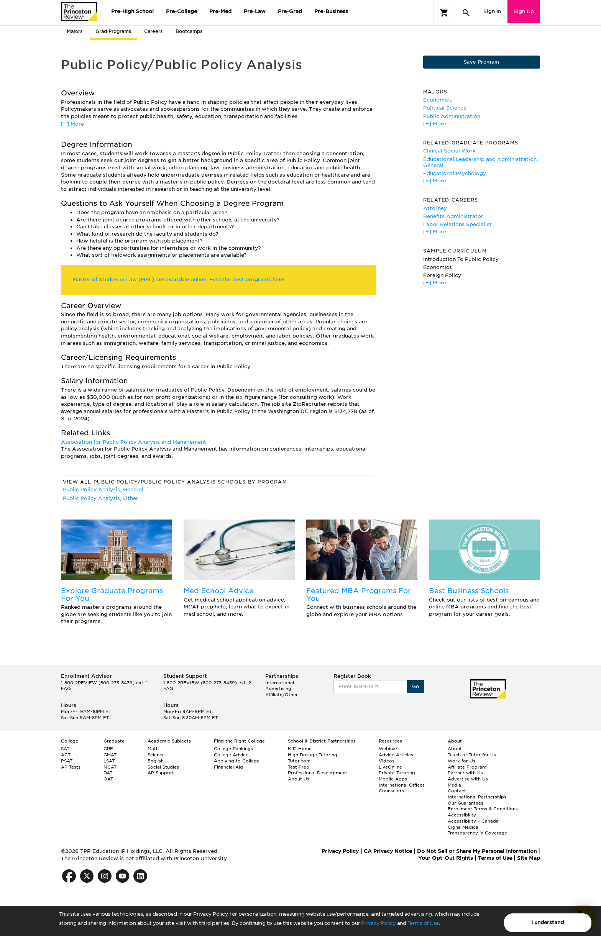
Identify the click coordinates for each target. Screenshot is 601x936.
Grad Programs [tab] (113, 31)
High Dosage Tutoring (312, 754)
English (156, 761)
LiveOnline (390, 767)
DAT (107, 772)
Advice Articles (396, 754)
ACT (66, 754)
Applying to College (236, 761)
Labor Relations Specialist (457, 224)
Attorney (435, 208)
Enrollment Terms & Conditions (483, 808)
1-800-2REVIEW (104, 682)
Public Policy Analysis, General (103, 489)
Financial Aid (228, 767)
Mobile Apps (393, 779)
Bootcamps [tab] (189, 31)
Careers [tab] (153, 31)
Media (454, 785)
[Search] (466, 12)
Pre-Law (255, 11)
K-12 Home (300, 748)
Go (415, 686)
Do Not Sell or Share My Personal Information (477, 851)
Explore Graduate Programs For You (112, 594)
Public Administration (451, 116)
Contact (457, 790)
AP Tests (70, 767)
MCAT (110, 767)
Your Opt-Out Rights (445, 858)
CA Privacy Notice (388, 851)
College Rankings (233, 748)
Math (153, 748)
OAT (108, 779)
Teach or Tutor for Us (472, 754)
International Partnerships (477, 797)
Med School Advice (218, 591)
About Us (298, 779)
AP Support (161, 772)
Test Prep (298, 767)
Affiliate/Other (281, 694)
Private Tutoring (397, 772)
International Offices (402, 785)
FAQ (66, 688)
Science (156, 754)
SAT (65, 748)
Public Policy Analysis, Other (100, 498)
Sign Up (524, 11)
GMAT (110, 754)
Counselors (391, 790)
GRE (108, 748)
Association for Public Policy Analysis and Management (133, 442)
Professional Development (317, 772)
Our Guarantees (465, 803)
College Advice (231, 754)
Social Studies (163, 767)
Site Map (528, 858)
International (279, 682)
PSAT (66, 761)
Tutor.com (299, 761)
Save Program (481, 62)
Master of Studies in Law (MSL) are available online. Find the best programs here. (179, 279)
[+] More (72, 124)
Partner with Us (465, 772)
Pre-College (181, 11)
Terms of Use (423, 923)
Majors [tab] (74, 31)
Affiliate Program (467, 767)
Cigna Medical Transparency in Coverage (477, 830)
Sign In (492, 11)
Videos (386, 761)
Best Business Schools (469, 591)
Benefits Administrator (453, 216)
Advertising (278, 688)
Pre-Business (331, 11)
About (455, 748)
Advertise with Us (468, 779)
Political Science (444, 108)
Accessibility (462, 815)
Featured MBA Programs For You (358, 594)
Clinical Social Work (449, 151)
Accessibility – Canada (473, 821)
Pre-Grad (290, 11)
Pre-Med (220, 11)
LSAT (109, 761)
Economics (437, 100)
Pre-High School (132, 11)
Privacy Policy (378, 923)
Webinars (389, 748)
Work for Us (461, 761)
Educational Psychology (454, 173)
